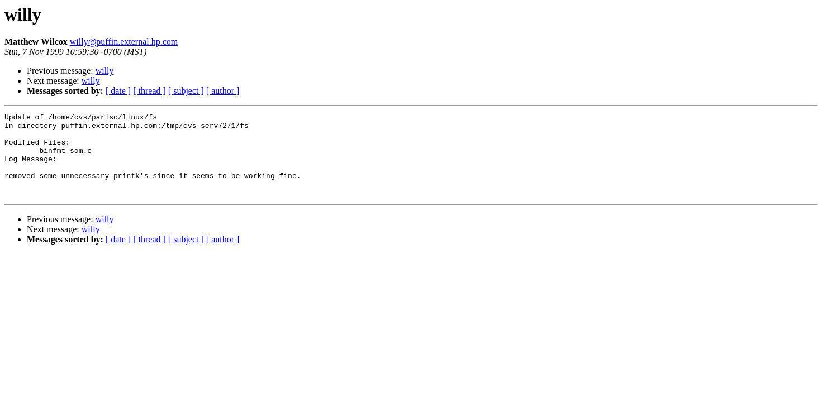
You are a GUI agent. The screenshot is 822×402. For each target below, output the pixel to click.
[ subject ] (186, 90)
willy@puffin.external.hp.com (124, 41)
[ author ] (223, 90)
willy (105, 70)
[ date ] (118, 90)
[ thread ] (149, 90)
